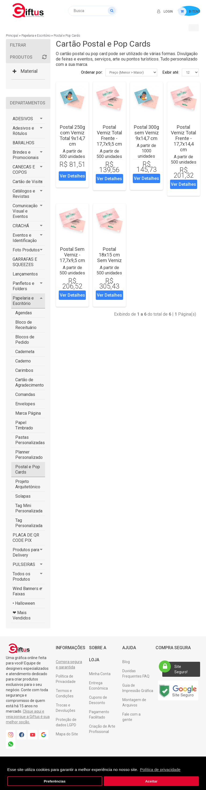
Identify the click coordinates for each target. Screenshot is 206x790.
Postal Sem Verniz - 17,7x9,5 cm (72, 254)
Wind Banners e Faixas (27, 591)
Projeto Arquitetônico (27, 484)
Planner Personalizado (29, 454)
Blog (126, 662)
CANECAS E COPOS (24, 169)
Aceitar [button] (151, 781)
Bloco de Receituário (25, 325)
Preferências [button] (54, 781)
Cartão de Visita (27, 181)
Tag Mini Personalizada (28, 508)
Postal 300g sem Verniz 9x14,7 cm (146, 132)
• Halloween (24, 603)
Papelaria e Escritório (35, 35)
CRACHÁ (21, 225)
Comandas (25, 394)
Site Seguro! (174, 668)
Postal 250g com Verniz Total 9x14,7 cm (72, 135)
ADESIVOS (23, 118)
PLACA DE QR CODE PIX (26, 537)
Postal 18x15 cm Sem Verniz (109, 254)
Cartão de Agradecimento (29, 382)
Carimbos (24, 370)
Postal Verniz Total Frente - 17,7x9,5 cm (109, 135)
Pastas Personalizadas (30, 440)
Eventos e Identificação (25, 238)
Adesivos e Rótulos (23, 131)
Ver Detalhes (72, 176)
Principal (12, 35)
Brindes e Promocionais (26, 155)
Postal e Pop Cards (67, 35)
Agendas (23, 312)
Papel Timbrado (24, 425)
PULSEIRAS (24, 564)
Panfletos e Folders (23, 286)
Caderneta (24, 351)
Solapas (23, 496)
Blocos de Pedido (24, 339)
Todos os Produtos (21, 576)
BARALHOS (23, 142)
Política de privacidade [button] (160, 769)
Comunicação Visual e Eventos (25, 211)
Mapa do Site (67, 734)
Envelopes (25, 403)
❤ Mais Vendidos (22, 615)
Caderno (23, 361)
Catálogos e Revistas (24, 193)
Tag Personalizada (28, 523)
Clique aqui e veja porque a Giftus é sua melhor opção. (28, 716)
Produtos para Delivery (26, 552)
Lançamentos (25, 274)
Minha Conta (100, 674)
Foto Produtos (26, 249)
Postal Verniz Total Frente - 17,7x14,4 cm (183, 138)
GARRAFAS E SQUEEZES (25, 262)
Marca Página (28, 413)
